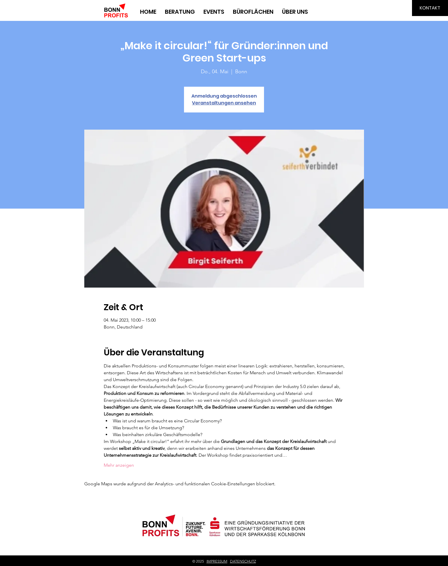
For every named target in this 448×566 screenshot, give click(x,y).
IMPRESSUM (217, 561)
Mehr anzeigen (119, 465)
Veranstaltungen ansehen (224, 103)
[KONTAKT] (430, 8)
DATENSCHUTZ (243, 561)
